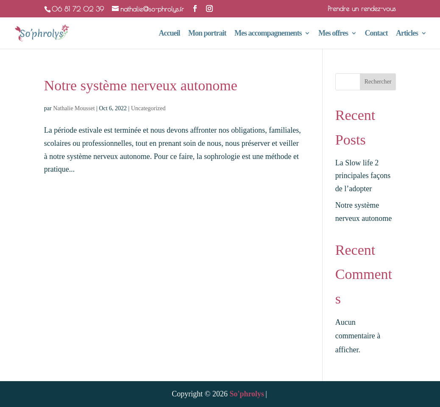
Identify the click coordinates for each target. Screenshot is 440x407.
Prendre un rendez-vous (362, 8)
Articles (407, 33)
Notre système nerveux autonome (140, 85)
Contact (376, 33)
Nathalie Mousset (74, 108)
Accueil (169, 33)
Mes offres (333, 33)
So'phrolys (246, 394)
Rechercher (378, 81)
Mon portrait (207, 33)
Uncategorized (148, 108)
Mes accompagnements (267, 33)
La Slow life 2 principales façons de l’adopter (362, 176)
